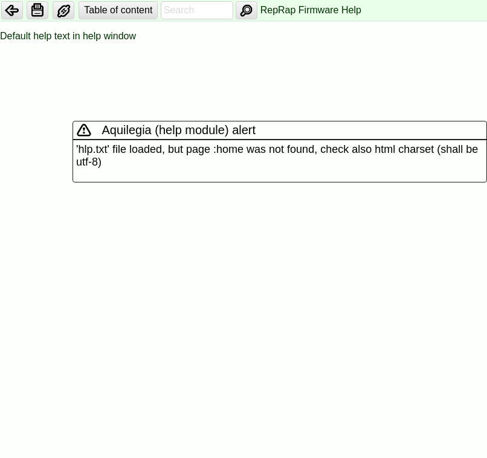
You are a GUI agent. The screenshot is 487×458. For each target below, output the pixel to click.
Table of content (118, 10)
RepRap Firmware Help (310, 10)
